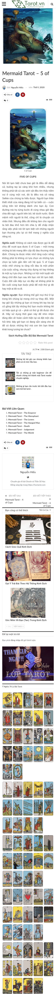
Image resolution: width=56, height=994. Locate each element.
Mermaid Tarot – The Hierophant (23, 416)
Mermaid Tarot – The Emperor (22, 412)
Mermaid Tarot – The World (21, 432)
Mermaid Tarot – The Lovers (21, 419)
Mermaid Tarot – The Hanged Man (24, 422)
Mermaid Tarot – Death (19, 426)
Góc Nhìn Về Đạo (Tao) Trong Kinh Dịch (26, 620)
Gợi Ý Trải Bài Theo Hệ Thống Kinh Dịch (26, 583)
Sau (8, 626)
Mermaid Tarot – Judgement (21, 429)
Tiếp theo (18, 626)
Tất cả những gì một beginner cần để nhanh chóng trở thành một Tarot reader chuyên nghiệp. (34, 375)
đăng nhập (15, 640)
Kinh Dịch (6, 551)
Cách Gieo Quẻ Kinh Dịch (18, 547)
